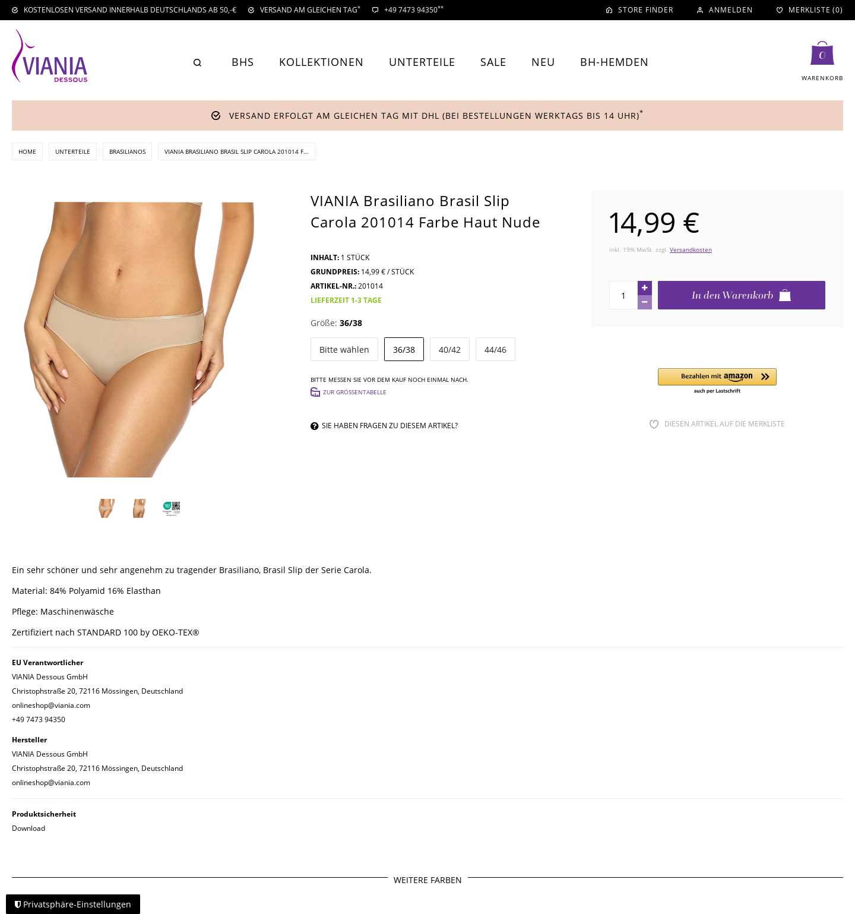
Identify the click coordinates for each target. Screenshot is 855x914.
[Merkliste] (810, 10)
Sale (493, 62)
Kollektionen (321, 62)
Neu (543, 62)
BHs (243, 62)
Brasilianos (127, 151)
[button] (717, 381)
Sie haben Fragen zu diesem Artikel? (384, 425)
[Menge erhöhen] (645, 288)
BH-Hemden (614, 62)
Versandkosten (691, 249)
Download (28, 828)
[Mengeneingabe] (623, 295)
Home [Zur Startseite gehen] (27, 151)
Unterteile (422, 62)
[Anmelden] (725, 10)
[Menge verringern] (645, 302)
